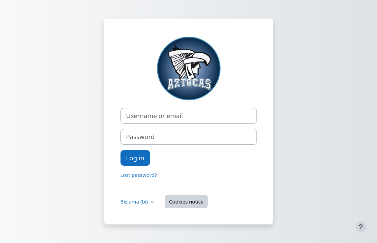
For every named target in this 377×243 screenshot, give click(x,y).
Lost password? (138, 174)
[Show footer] (360, 226)
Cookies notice (186, 201)
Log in (135, 158)
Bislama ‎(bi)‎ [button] (134, 201)
